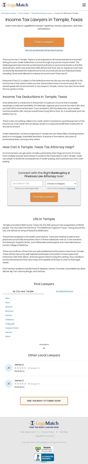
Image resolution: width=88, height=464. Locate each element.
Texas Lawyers (24, 13)
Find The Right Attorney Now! (44, 400)
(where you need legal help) (27, 188)
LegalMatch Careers (45, 436)
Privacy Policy (47, 432)
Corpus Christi (11, 328)
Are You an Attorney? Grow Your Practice (44, 50)
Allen (7, 298)
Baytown (9, 311)
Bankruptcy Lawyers (8, 13)
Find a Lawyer (44, 42)
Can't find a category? (61, 188)
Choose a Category (56, 183)
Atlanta (8, 306)
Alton (7, 302)
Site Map (64, 432)
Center (8, 315)
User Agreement (28, 432)
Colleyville (9, 324)
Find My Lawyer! (44, 197)
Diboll (7, 336)
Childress (9, 319)
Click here (71, 188)
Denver (8, 332)
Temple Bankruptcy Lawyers (42, 13)
